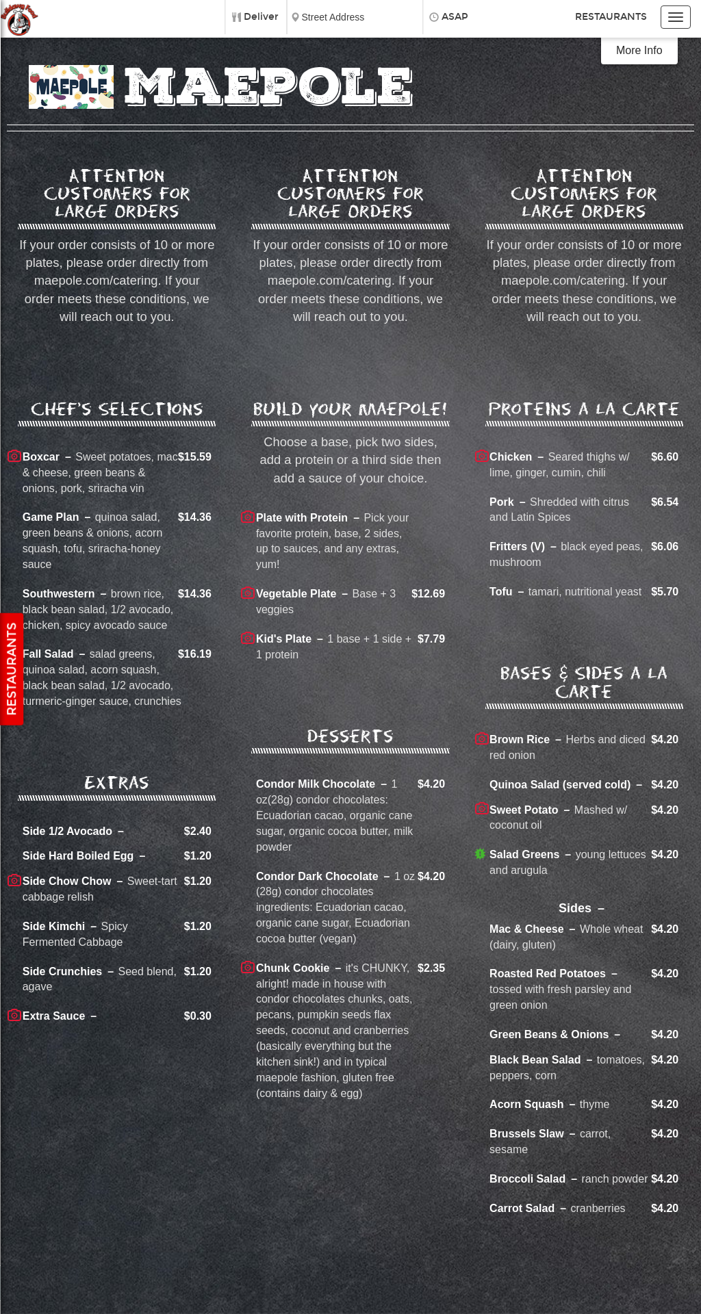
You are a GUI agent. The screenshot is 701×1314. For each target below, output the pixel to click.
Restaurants (611, 17)
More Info (639, 50)
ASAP (455, 17)
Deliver (261, 17)
